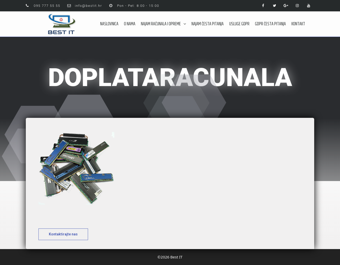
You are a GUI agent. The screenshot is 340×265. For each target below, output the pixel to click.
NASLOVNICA (109, 24)
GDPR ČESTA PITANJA (270, 24)
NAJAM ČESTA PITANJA (208, 24)
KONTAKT (298, 24)
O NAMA (129, 24)
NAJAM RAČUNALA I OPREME (163, 24)
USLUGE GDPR (239, 24)
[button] (63, 238)
